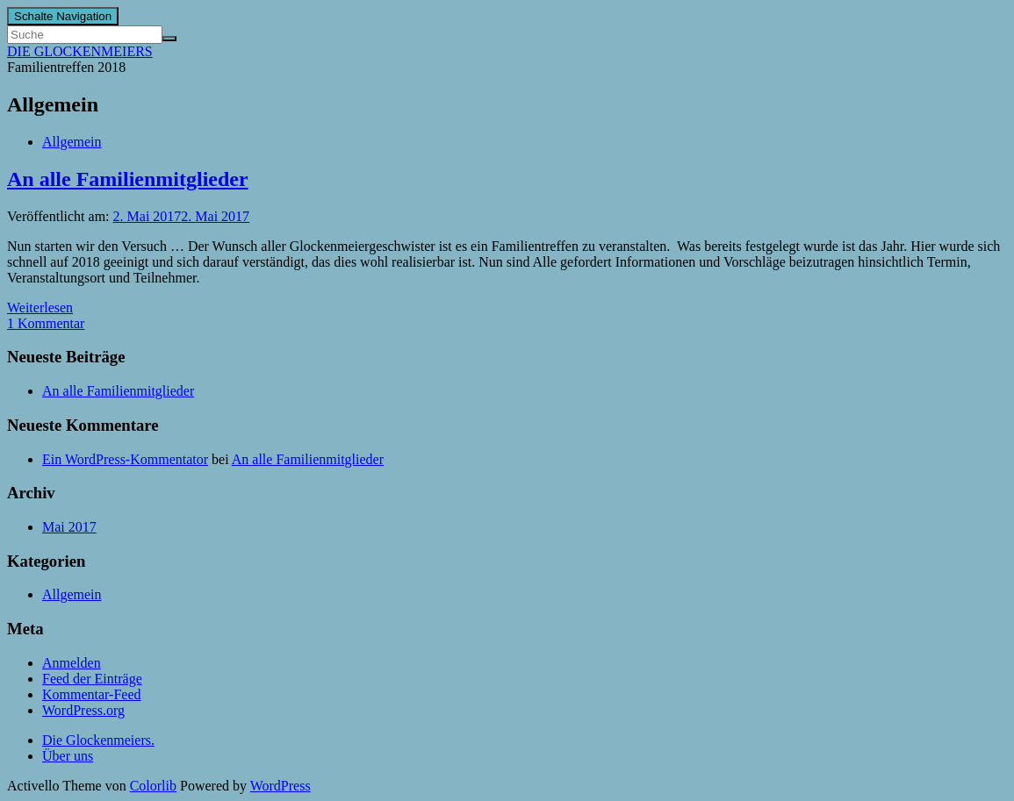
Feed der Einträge (92, 678)
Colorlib (153, 785)
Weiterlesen (40, 307)
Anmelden (71, 662)
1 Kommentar (45, 323)
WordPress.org (83, 710)
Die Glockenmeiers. (98, 740)
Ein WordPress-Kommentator (125, 459)
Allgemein (72, 141)
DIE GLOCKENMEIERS (80, 51)
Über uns (67, 755)
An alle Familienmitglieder (127, 179)
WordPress (280, 785)
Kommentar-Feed (91, 694)
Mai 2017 (69, 526)
